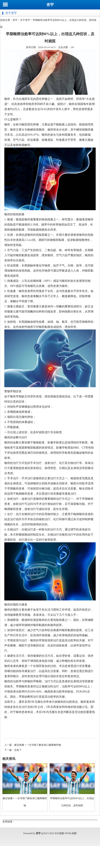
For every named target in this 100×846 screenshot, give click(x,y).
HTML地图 (71, 833)
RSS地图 (59, 833)
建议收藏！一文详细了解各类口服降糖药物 (37, 744)
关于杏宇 (25, 20)
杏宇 (50, 5)
